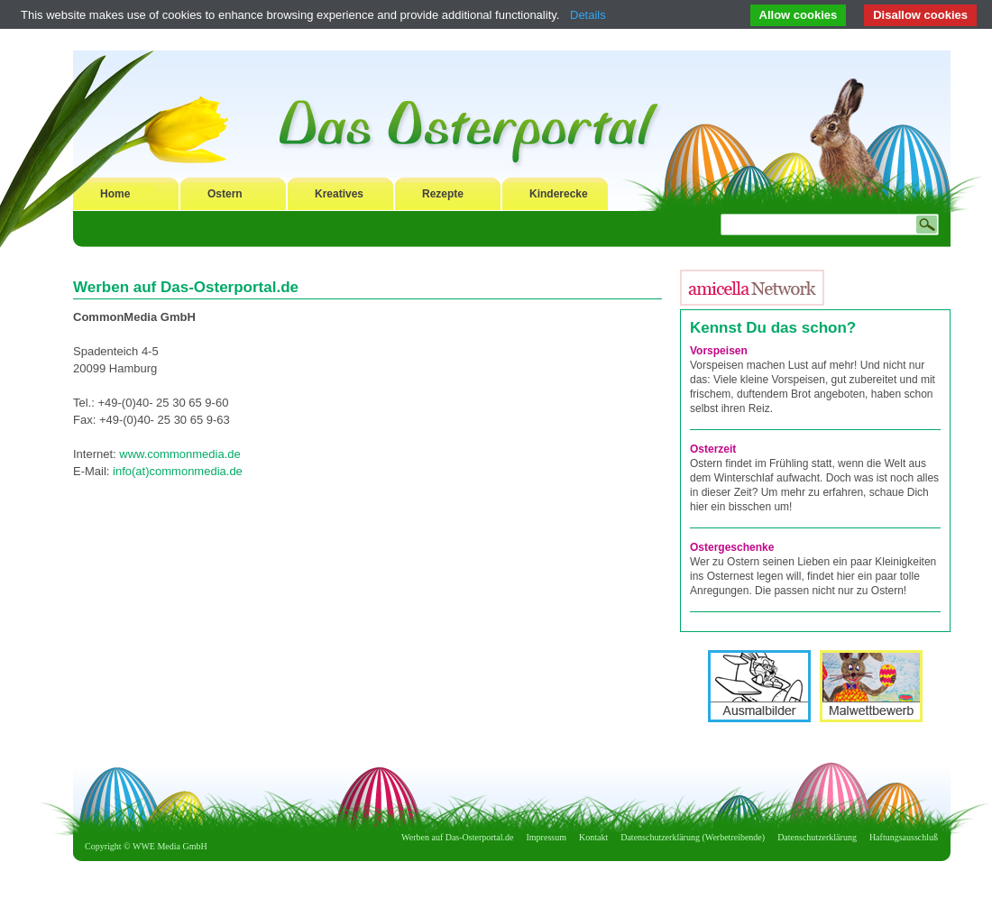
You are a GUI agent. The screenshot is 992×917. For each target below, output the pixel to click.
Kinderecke (558, 194)
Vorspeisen (719, 350)
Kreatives (339, 194)
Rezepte (443, 194)
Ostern (225, 194)
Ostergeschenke (732, 547)
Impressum (546, 837)
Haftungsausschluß (903, 837)
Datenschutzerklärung (817, 837)
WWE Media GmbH (170, 846)
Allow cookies (798, 15)
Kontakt (593, 837)
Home (115, 194)
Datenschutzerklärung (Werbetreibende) (692, 837)
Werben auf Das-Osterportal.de (457, 837)
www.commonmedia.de (179, 454)
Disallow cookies (920, 15)
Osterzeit (713, 449)
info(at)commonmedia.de (178, 471)
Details (588, 15)
